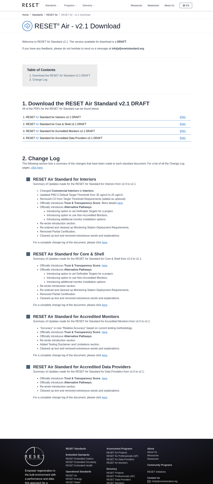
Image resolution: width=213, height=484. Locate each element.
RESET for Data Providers (120, 459)
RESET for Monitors (117, 462)
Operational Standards (78, 471)
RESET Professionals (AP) (120, 476)
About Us (169, 5)
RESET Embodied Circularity (81, 462)
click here (37, 167)
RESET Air (52, 14)
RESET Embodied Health (79, 465)
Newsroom (153, 5)
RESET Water (73, 482)
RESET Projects (115, 472)
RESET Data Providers (118, 479)
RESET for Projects (116, 452)
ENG (183, 117)
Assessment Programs (119, 448)
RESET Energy (74, 479)
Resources (136, 5)
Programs (70, 5)
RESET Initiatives (156, 471)
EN (186, 5)
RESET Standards (76, 448)
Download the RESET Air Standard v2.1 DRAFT (61, 75)
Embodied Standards (78, 454)
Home (25, 14)
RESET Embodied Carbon (79, 458)
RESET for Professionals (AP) (122, 456)
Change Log (39, 79)
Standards (52, 5)
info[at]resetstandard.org (162, 481)
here (120, 203)
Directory (89, 5)
